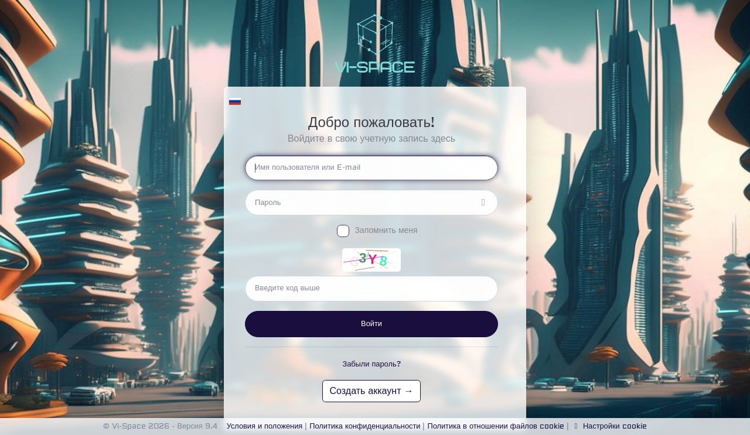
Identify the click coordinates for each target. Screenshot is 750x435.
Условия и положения (265, 426)
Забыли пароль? (371, 364)
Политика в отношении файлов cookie (495, 426)
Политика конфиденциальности (364, 426)
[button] (235, 98)
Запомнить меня (385, 230)
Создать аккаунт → (372, 391)
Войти (371, 323)
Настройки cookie (609, 426)
